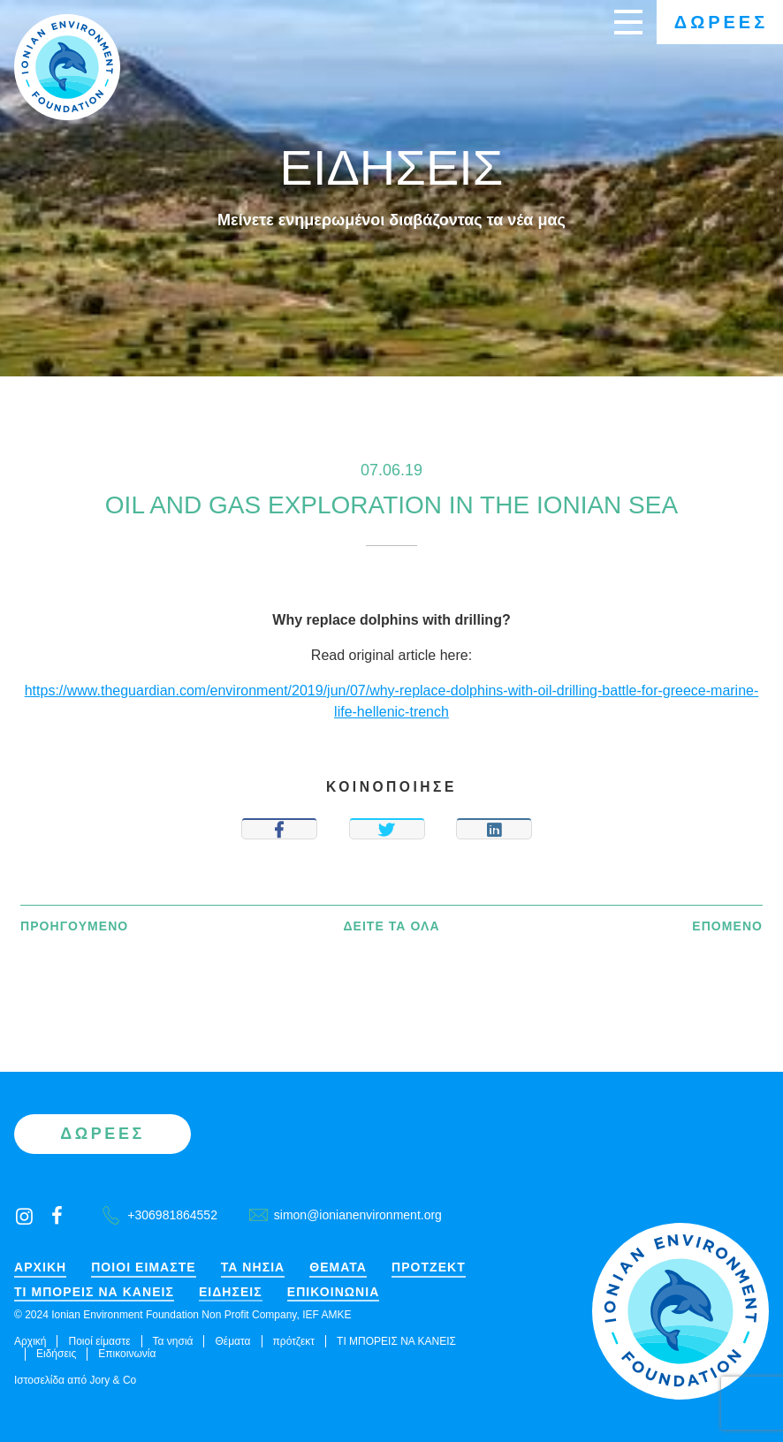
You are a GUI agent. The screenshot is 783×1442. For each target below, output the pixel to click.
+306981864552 (160, 1215)
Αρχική (40, 1267)
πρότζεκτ (429, 1267)
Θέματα (338, 1267)
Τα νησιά (253, 1267)
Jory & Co (113, 1380)
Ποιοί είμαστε (143, 1267)
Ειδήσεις (230, 1292)
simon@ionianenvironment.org (345, 1215)
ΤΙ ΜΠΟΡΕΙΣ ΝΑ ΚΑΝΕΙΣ (94, 1292)
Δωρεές (721, 22)
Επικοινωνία (333, 1292)
